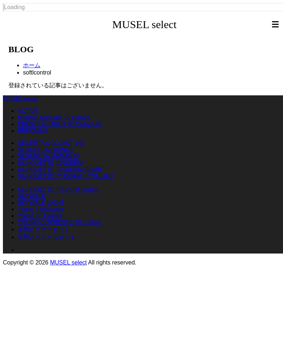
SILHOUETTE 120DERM (50, 163)
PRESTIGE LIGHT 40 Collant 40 (60, 124)
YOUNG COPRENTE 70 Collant (59, 222)
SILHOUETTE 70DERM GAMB (58, 189)
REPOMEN (32, 130)
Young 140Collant (40, 209)
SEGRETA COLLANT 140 (51, 143)
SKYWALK (32, 196)
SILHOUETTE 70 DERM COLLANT (66, 176)
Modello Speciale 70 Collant (54, 117)
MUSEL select (144, 24)
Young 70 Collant (40, 216)
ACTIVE (28, 111)
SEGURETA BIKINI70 (46, 149)
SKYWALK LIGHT (41, 202)
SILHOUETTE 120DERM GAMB (59, 169)
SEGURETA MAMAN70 (48, 156)
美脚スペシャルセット (47, 237)
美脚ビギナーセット (44, 229)
